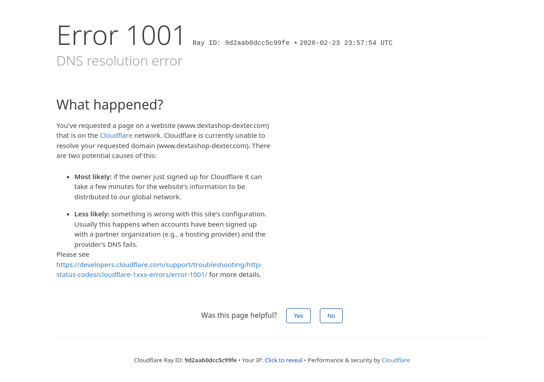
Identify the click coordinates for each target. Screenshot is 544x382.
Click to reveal (283, 360)
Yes (298, 315)
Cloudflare (116, 135)
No (331, 315)
